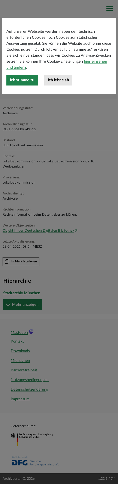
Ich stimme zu (22, 89)
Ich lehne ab (58, 89)
